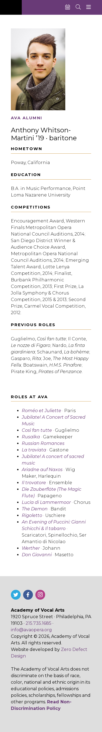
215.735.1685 (38, 623)
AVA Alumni (26, 118)
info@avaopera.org (31, 629)
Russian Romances (43, 443)
